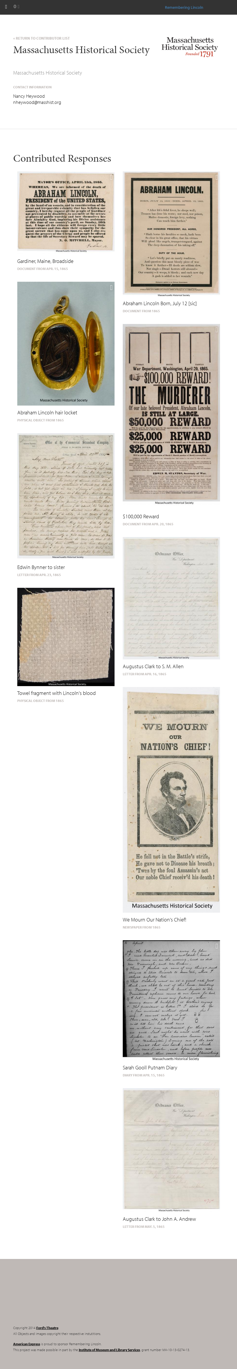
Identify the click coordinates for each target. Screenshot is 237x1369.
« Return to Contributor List (41, 38)
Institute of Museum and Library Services (109, 1350)
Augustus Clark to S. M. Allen (153, 666)
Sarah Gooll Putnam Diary (150, 1067)
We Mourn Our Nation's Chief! (154, 919)
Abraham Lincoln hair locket (47, 412)
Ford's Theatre (47, 1328)
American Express (26, 1344)
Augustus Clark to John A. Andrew (159, 1219)
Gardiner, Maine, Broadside (45, 261)
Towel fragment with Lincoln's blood (56, 693)
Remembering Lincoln (49, 1297)
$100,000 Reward (141, 516)
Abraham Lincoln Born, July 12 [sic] (160, 303)
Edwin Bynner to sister (41, 567)
